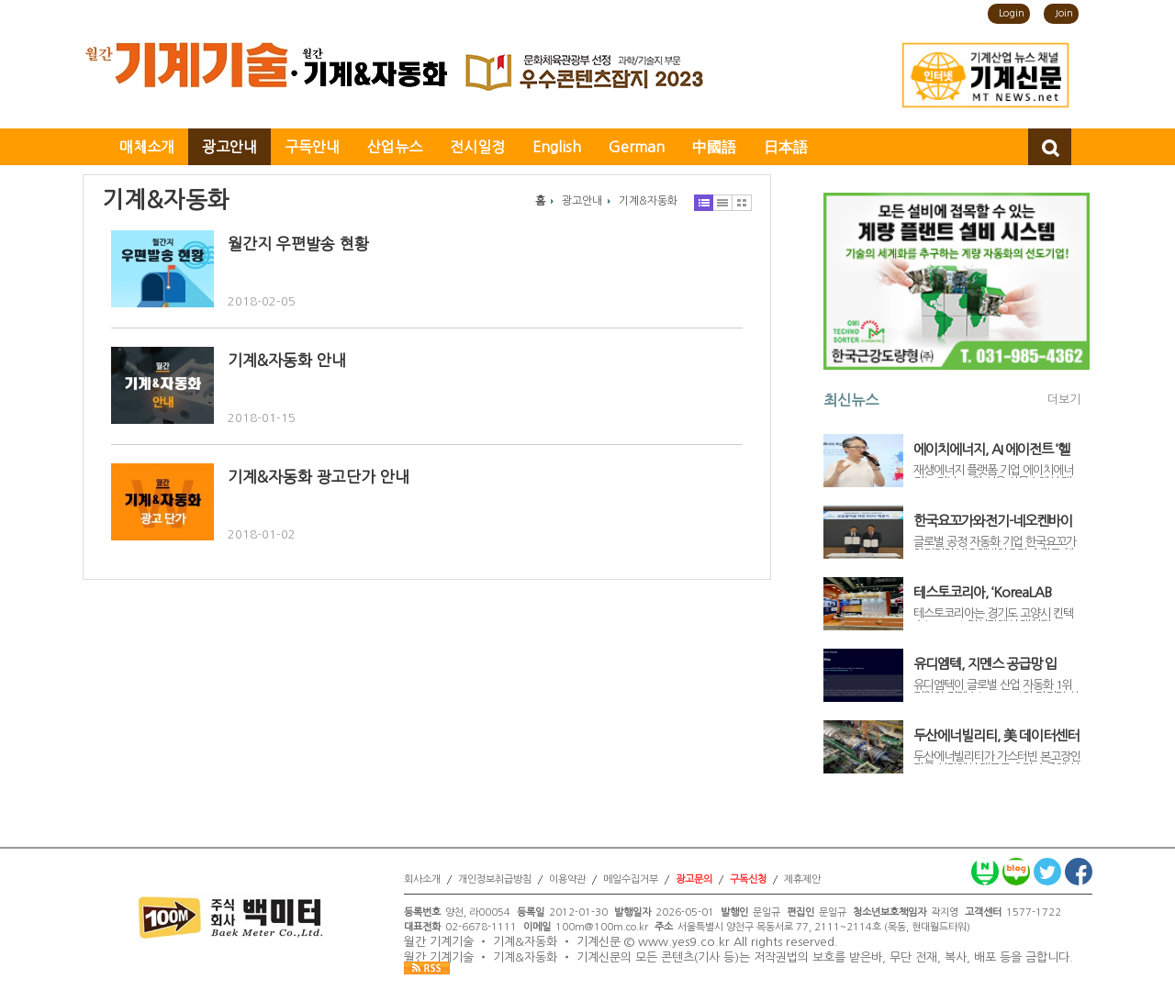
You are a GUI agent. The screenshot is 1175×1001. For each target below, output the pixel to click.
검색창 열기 (1049, 146)
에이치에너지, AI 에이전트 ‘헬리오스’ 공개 (991, 449)
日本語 (786, 146)
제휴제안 (802, 879)
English (556, 146)
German (637, 146)
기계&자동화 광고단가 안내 (318, 476)
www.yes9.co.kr (684, 943)
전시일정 (477, 146)
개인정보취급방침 (495, 879)
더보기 (1063, 400)
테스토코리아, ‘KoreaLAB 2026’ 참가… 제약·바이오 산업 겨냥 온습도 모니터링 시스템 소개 (996, 592)
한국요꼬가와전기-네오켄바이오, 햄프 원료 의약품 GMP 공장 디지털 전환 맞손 (996, 521)
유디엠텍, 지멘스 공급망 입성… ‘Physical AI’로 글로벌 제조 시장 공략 (995, 664)
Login (1011, 13)
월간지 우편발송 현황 (298, 243)
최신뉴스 (850, 400)
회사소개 (422, 879)
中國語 (714, 146)
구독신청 (748, 879)
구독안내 (312, 146)
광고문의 (694, 879)
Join (1064, 13)
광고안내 (229, 146)
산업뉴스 (394, 146)
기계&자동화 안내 (287, 360)
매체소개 (146, 146)
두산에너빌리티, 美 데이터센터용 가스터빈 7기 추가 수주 (996, 736)
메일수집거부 (630, 879)
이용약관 (567, 879)
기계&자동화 (648, 200)
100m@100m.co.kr (601, 927)
